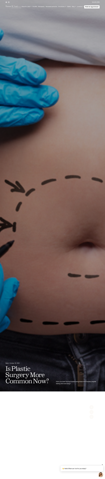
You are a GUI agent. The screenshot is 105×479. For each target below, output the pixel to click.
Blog (73, 6)
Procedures (61, 6)
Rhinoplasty (41, 6)
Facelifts (34, 6)
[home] (13, 7)
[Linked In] (89, 417)
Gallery (69, 6)
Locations (79, 6)
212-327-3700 (96, 2)
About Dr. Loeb (26, 6)
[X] (89, 412)
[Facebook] (89, 407)
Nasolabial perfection (51, 6)
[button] (26, 6)
